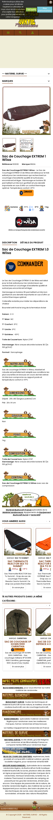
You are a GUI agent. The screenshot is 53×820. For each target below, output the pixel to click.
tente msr (41, 775)
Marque (26, 164)
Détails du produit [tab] (31, 242)
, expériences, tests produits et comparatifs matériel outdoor (26, 757)
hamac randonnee (24, 724)
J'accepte (31, 9)
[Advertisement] (26, 52)
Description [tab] (9, 242)
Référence (7, 164)
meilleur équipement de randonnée (23, 728)
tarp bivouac (41, 724)
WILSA (32, 164)
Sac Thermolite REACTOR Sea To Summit (18, 564)
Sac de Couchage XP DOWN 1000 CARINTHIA (18, 644)
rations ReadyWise (38, 793)
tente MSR (35, 515)
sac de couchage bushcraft (35, 707)
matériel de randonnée (26, 690)
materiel (17, 704)
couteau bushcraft (13, 707)
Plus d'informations (44, 9)
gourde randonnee (28, 780)
